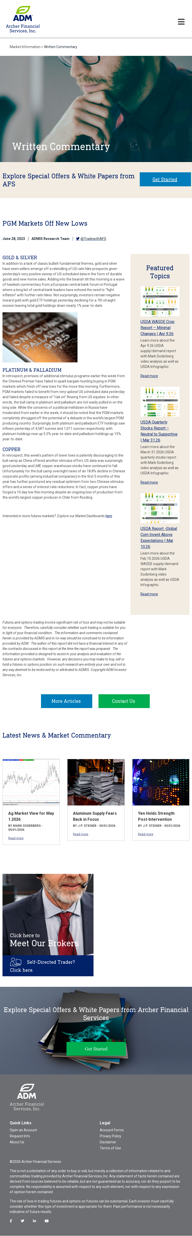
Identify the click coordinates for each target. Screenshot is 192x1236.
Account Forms (112, 1130)
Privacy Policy (110, 1136)
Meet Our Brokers (44, 940)
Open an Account (23, 1130)
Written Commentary (60, 47)
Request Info (20, 1136)
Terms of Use (110, 1148)
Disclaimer (108, 1142)
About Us (17, 1142)
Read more (149, 376)
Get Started (164, 179)
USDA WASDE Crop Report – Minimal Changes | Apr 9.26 (157, 327)
